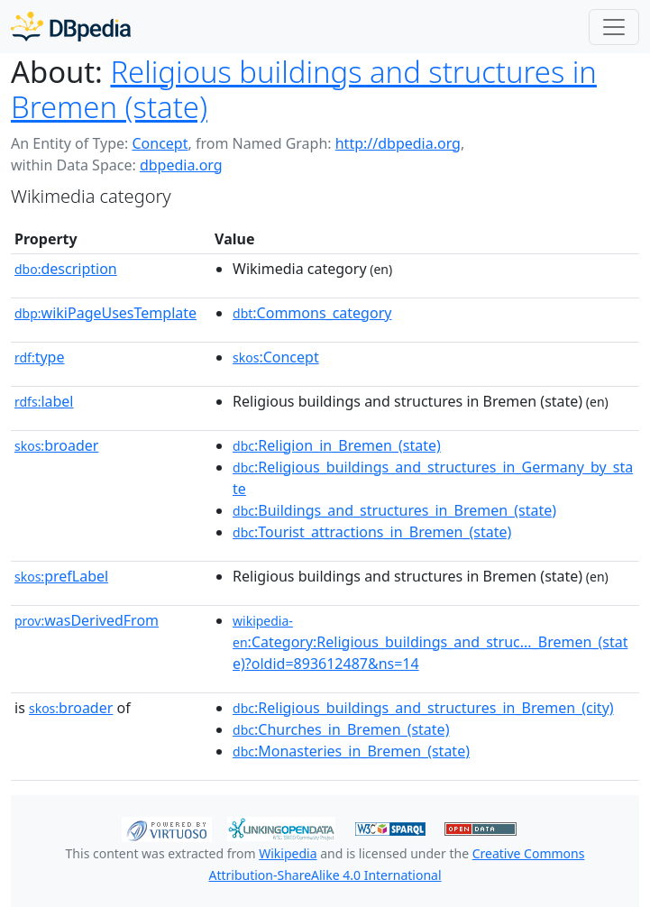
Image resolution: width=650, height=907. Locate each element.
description (65, 269)
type (39, 357)
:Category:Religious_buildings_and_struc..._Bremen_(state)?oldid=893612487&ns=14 (430, 642)
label (44, 401)
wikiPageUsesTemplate (105, 313)
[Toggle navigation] (614, 27)
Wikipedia (287, 853)
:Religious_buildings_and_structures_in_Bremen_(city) (423, 708)
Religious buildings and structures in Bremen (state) (304, 89)
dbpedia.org (181, 165)
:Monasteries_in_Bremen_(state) (351, 751)
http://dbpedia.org (398, 143)
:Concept (276, 357)
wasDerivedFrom (86, 620)
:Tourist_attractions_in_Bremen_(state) (372, 532)
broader (56, 445)
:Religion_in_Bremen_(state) (337, 445)
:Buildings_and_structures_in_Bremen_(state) (394, 510)
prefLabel (61, 576)
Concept (160, 143)
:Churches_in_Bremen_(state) (341, 729)
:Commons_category (312, 313)
